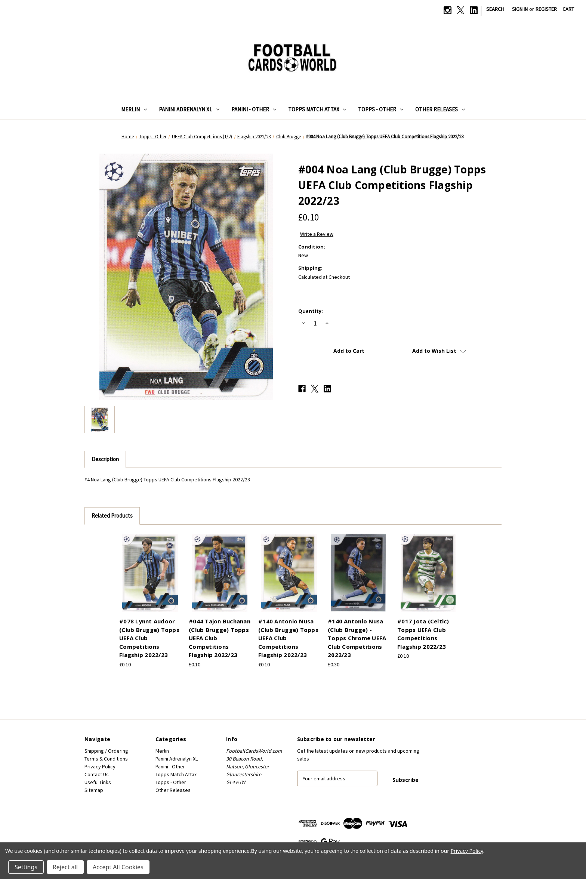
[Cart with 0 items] (568, 9)
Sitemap (93, 790)
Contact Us (96, 774)
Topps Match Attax (317, 109)
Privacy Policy (99, 766)
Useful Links (97, 782)
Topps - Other (380, 109)
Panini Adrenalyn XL (189, 109)
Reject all (65, 867)
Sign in (520, 9)
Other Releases (440, 109)
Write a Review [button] (316, 234)
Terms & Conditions (106, 758)
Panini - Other (253, 109)
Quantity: (310, 311)
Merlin (134, 109)
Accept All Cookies (118, 867)
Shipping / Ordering (106, 750)
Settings (26, 867)
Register (546, 9)
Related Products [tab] (112, 515)
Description (105, 459)
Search (495, 9)
